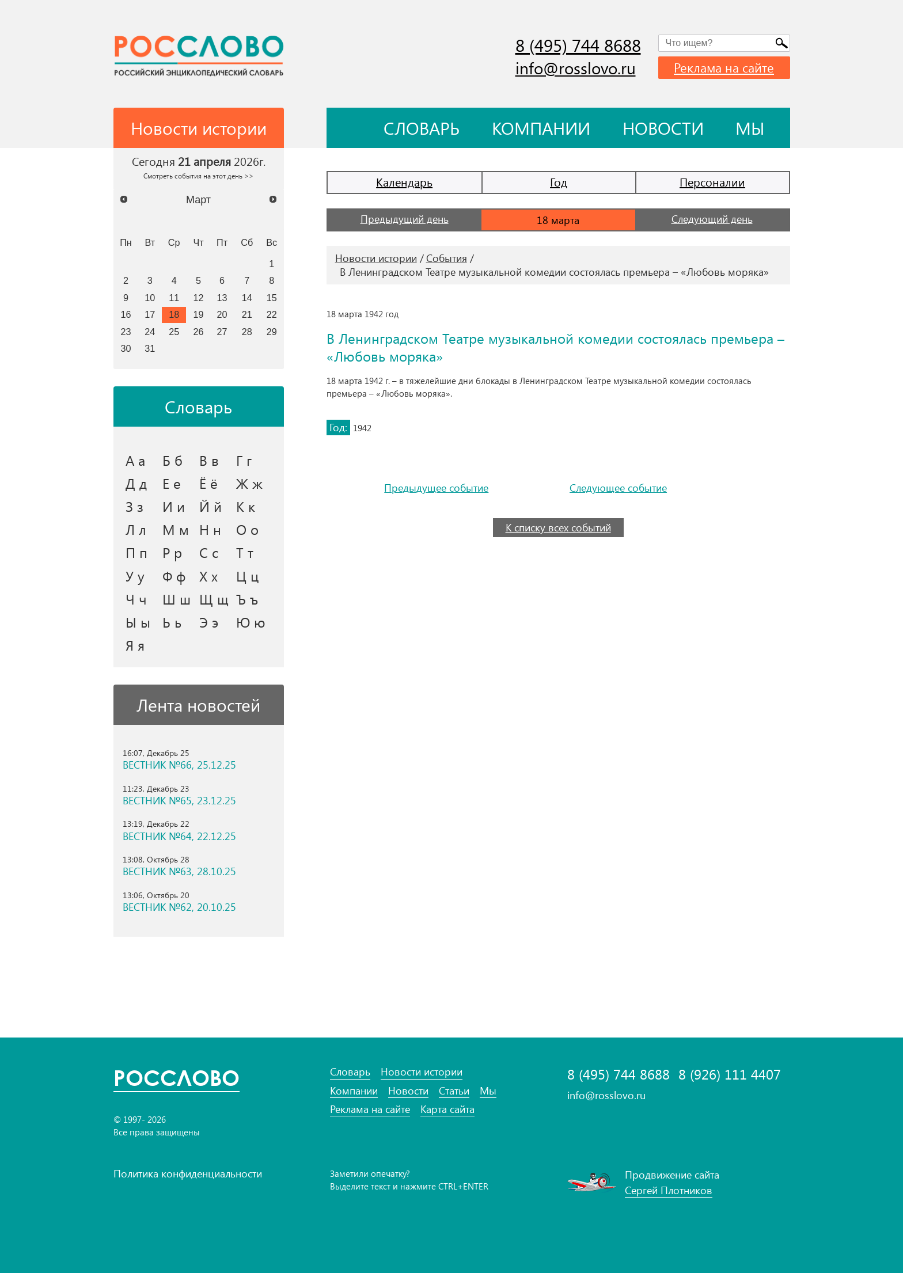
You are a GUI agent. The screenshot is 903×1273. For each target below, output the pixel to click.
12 (198, 297)
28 (247, 331)
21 (247, 314)
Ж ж (249, 483)
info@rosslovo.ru (575, 67)
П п (136, 552)
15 (272, 297)
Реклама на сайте (724, 67)
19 (198, 314)
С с (208, 552)
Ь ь (171, 622)
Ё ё (208, 483)
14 (247, 297)
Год (558, 181)
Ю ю (250, 622)
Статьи (454, 1090)
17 (150, 314)
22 (272, 314)
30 (125, 348)
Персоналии (712, 181)
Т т (244, 552)
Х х (208, 576)
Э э (208, 622)
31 (150, 348)
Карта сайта (447, 1109)
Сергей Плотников (668, 1190)
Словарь (422, 127)
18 (174, 314)
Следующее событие (618, 488)
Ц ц (247, 576)
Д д (136, 483)
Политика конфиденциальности (187, 1173)
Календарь (404, 181)
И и (173, 506)
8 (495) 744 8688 (578, 44)
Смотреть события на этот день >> (198, 175)
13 (222, 297)
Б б (172, 460)
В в (209, 460)
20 (222, 314)
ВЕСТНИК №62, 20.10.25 (179, 907)
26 (198, 331)
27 (222, 331)
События (446, 258)
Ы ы (138, 622)
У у (135, 576)
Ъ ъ (247, 599)
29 (272, 331)
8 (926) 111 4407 (729, 1074)
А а (135, 460)
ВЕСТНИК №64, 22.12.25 (179, 836)
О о (247, 529)
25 (174, 331)
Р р (172, 552)
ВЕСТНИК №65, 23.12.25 (179, 800)
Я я (135, 645)
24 (150, 331)
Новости (663, 127)
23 (125, 331)
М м (175, 529)
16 (125, 314)
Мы (750, 127)
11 (174, 297)
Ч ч (136, 599)
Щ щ (214, 599)
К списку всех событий (558, 527)
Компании (541, 127)
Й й (210, 506)
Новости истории (376, 258)
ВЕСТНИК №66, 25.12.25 (179, 765)
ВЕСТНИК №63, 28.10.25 (179, 871)
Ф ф (173, 576)
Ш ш (176, 599)
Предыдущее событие (436, 488)
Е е (171, 483)
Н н (210, 529)
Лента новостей (198, 704)
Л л (136, 529)
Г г (244, 460)
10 (150, 297)
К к (245, 506)
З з (134, 506)
